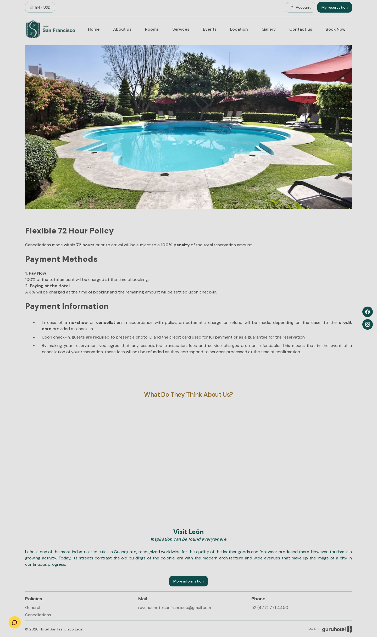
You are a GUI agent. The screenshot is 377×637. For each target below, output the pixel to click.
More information (188, 581)
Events (210, 29)
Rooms (152, 29)
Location (239, 29)
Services (180, 29)
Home (93, 29)
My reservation (334, 7)
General (32, 607)
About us (122, 29)
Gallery (269, 29)
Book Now (336, 29)
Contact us (300, 29)
